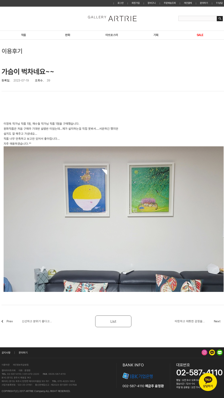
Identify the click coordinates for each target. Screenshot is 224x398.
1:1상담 (219, 3)
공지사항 (6, 352)
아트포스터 (111, 35)
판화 (67, 35)
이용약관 (6, 365)
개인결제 (188, 3)
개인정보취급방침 (21, 365)
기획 (156, 35)
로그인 (121, 3)
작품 (23, 35)
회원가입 (136, 3)
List (113, 321)
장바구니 (152, 3)
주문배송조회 (170, 3)
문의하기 (204, 3)
